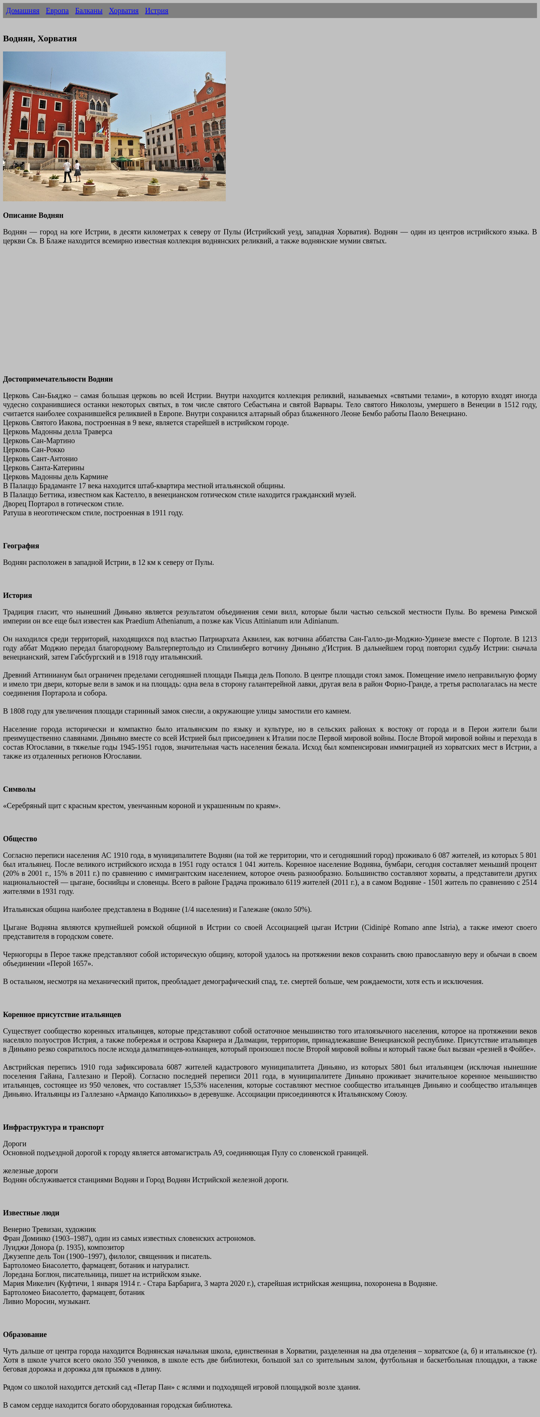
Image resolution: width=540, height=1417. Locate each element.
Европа (57, 10)
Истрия (156, 10)
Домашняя (22, 10)
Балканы (88, 10)
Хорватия (123, 10)
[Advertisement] (228, 314)
